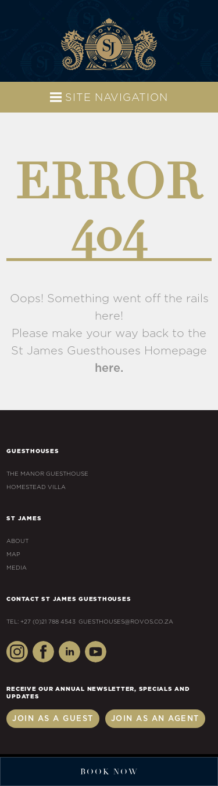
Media (16, 568)
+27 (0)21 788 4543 (14, 14)
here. (109, 368)
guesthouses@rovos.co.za (203, 14)
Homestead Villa (36, 487)
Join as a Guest (53, 719)
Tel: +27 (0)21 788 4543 (41, 622)
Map (13, 554)
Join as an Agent (155, 719)
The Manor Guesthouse (47, 474)
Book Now (109, 772)
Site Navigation (108, 97)
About (17, 541)
